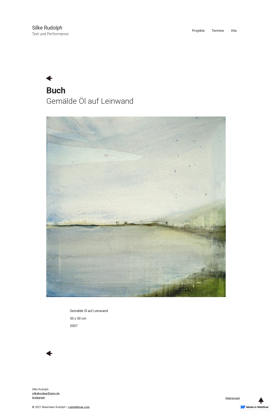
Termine (218, 31)
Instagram (38, 397)
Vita (233, 31)
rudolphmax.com (79, 407)
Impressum (233, 398)
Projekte (198, 31)
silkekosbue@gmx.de (46, 393)
